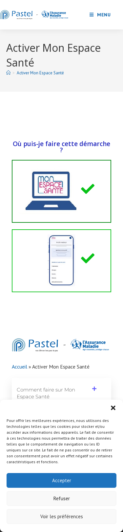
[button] (113, 408)
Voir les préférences (61, 516)
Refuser (61, 498)
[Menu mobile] (100, 15)
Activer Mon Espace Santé (40, 73)
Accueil (19, 366)
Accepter (61, 480)
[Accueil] (8, 73)
